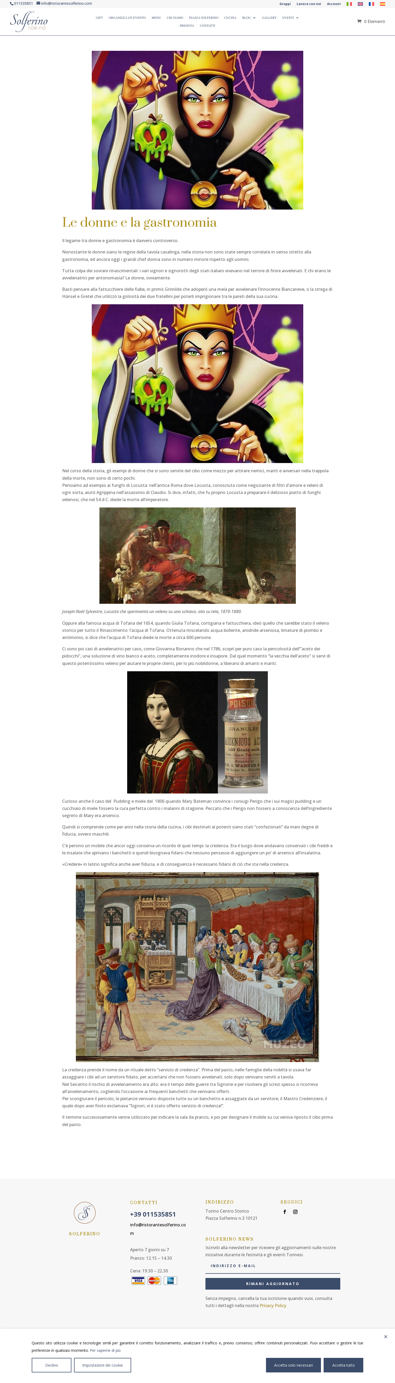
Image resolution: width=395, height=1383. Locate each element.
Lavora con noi (309, 4)
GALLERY (269, 18)
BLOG (246, 18)
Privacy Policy (273, 1305)
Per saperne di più (105, 1350)
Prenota (187, 26)
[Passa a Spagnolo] (382, 5)
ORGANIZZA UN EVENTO (127, 18)
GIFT (99, 18)
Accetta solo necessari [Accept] (293, 1365)
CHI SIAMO (175, 18)
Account (334, 4)
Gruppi (285, 4)
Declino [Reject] (51, 1365)
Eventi (288, 18)
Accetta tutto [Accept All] (343, 1365)
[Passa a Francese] (371, 5)
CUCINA (230, 18)
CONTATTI (207, 26)
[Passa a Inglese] (360, 5)
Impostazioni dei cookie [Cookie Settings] (102, 1365)
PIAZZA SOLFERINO (203, 18)
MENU (156, 18)
